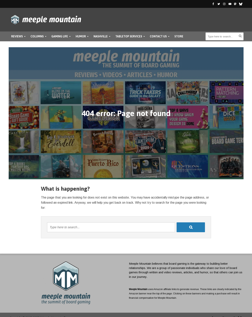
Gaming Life (59, 36)
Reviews (17, 36)
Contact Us (158, 36)
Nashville (101, 36)
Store (178, 36)
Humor (81, 36)
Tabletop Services (128, 36)
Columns (37, 36)
